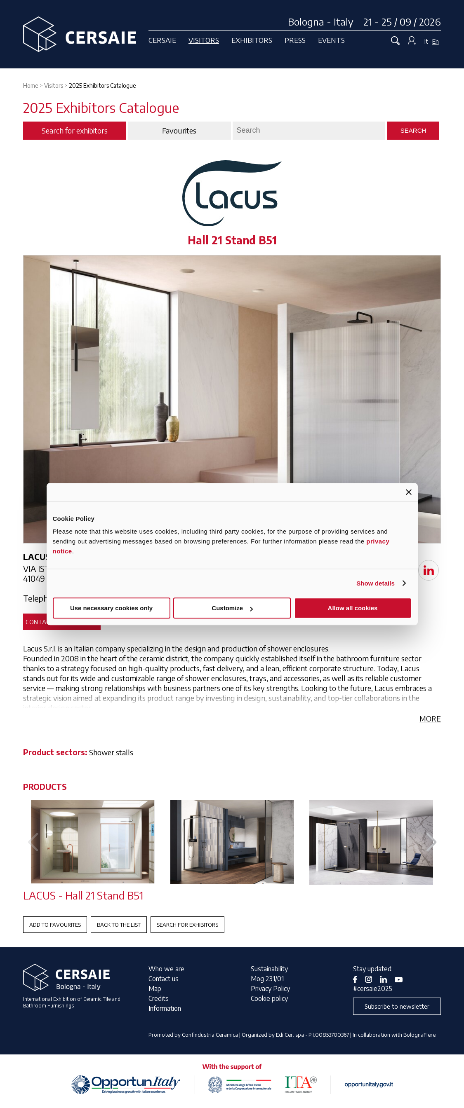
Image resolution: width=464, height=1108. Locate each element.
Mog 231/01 (267, 978)
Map (154, 988)
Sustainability (269, 969)
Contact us (163, 978)
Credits (158, 998)
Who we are (166, 969)
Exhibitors (251, 40)
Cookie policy (269, 998)
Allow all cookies (353, 607)
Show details (375, 583)
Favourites (179, 130)
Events (331, 40)
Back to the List (119, 924)
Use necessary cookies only (111, 607)
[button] (431, 843)
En (435, 41)
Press (295, 40)
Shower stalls (111, 752)
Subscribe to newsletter (397, 1006)
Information (164, 1008)
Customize (232, 607)
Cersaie (162, 40)
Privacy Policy (270, 988)
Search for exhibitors (187, 924)
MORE (430, 718)
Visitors (203, 40)
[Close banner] (409, 492)
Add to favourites (55, 924)
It (426, 41)
